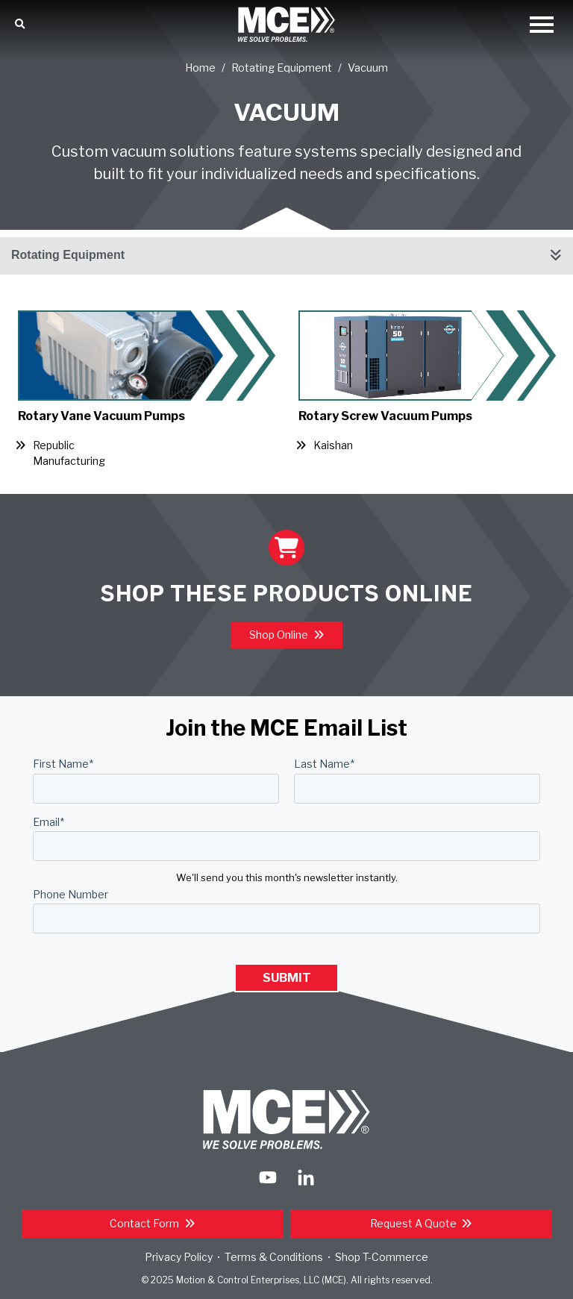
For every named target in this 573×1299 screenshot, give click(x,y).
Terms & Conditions (274, 1257)
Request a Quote (414, 1223)
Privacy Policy (179, 1257)
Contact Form (145, 1223)
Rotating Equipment (281, 68)
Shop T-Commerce (381, 1257)
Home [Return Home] (200, 68)
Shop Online (279, 634)
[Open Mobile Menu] (541, 26)
